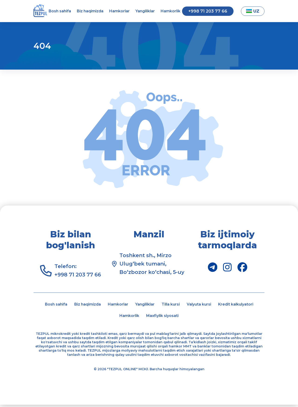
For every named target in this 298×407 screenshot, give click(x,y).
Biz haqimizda (90, 11)
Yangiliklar (145, 11)
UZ (252, 11)
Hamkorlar (119, 11)
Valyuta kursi (236, 305)
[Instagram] (227, 267)
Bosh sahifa (60, 11)
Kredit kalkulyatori (108, 317)
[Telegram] (212, 267)
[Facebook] (242, 267)
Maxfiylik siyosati (192, 317)
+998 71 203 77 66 (207, 11)
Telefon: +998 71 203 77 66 (77, 270)
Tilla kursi (201, 305)
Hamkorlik (170, 11)
